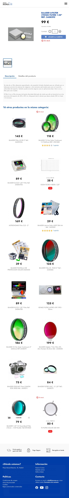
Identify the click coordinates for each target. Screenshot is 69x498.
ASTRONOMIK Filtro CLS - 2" (19, 225)
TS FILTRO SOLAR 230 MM (50, 428)
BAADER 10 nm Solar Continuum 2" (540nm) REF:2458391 (18, 348)
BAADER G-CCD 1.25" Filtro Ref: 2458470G (19, 184)
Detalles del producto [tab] (27, 76)
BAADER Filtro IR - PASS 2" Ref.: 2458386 (50, 269)
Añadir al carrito (53, 37)
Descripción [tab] (10, 76)
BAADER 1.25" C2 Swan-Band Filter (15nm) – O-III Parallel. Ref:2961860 (19, 427)
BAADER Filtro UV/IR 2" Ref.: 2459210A (19, 141)
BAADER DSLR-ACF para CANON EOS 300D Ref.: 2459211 (18, 387)
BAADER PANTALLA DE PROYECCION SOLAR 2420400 (19, 269)
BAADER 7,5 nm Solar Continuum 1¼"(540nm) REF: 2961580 (50, 141)
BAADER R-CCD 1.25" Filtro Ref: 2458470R (19, 308)
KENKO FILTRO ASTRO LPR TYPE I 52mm (50, 308)
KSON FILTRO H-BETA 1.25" (50, 184)
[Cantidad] (55, 31)
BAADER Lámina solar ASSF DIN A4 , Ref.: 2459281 (50, 226)
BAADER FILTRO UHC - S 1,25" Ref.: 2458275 (50, 387)
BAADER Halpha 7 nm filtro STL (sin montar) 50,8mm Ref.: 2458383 (50, 348)
